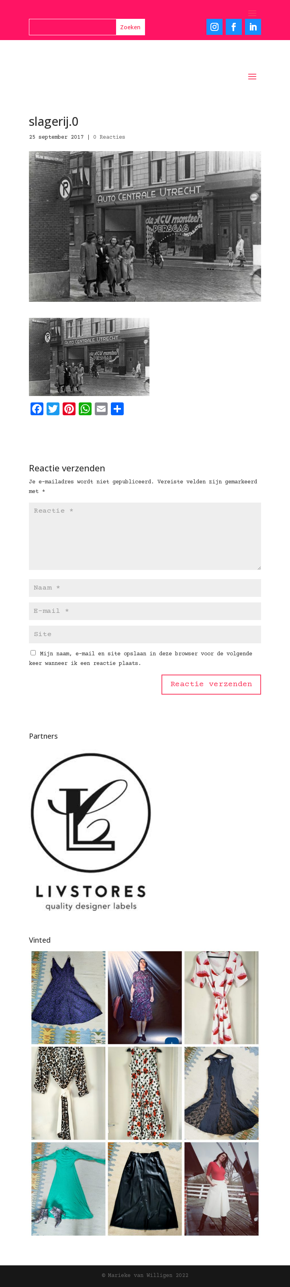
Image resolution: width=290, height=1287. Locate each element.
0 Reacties (109, 137)
